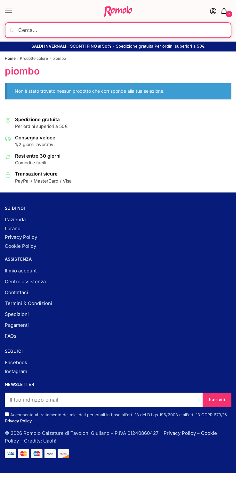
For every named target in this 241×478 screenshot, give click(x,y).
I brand (12, 228)
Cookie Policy (20, 246)
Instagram (16, 371)
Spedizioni (17, 314)
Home (10, 58)
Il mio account (21, 271)
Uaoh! (49, 441)
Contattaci (16, 292)
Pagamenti (17, 325)
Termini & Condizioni (28, 303)
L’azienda (15, 219)
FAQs (10, 336)
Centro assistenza (25, 281)
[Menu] (14, 11)
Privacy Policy (21, 237)
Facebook (16, 362)
